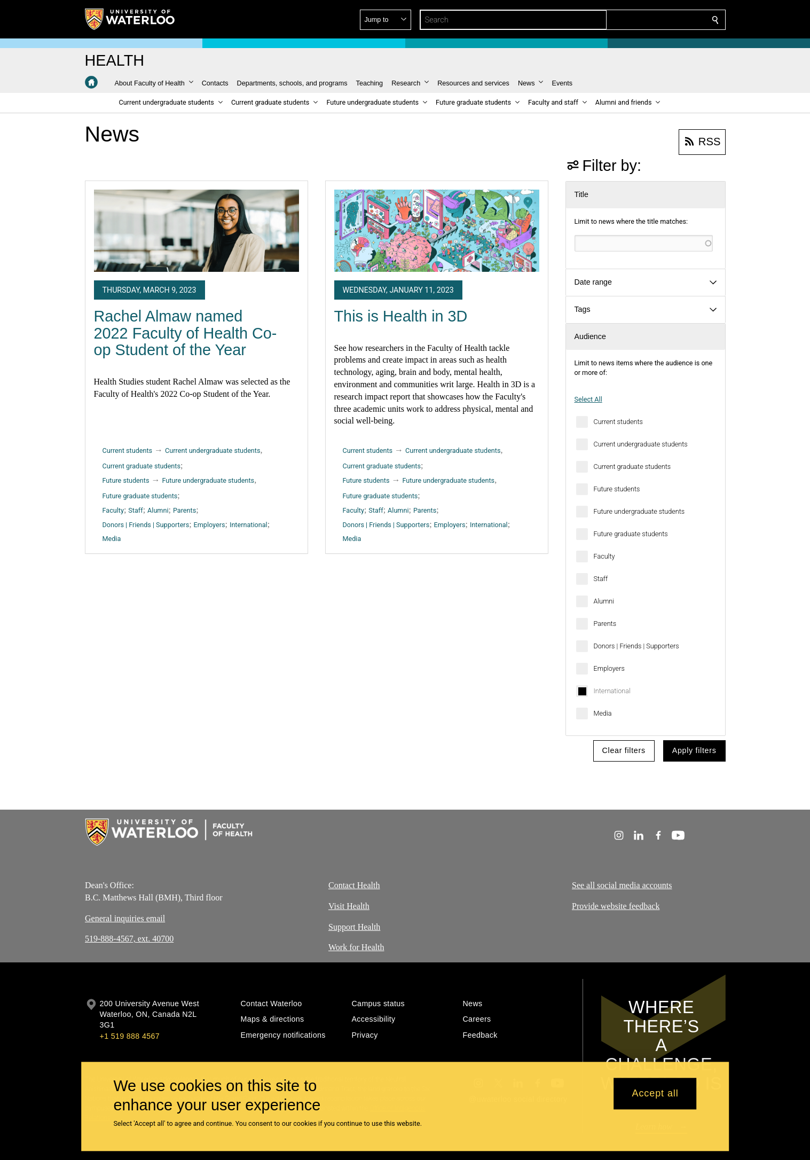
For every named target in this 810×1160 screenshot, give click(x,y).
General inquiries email (125, 917)
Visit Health (348, 905)
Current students (618, 422)
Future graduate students (631, 534)
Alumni (604, 601)
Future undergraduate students (639, 511)
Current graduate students (632, 467)
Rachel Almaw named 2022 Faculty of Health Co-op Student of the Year (185, 333)
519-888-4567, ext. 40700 (129, 938)
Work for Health (356, 947)
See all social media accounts (622, 885)
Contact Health (354, 885)
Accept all (655, 1093)
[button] (638, 19)
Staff (601, 579)
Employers (609, 668)
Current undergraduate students (641, 444)
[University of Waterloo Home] (130, 19)
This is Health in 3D (401, 316)
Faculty (604, 556)
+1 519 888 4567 (130, 1036)
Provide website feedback (615, 905)
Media (603, 713)
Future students (617, 489)
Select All (588, 399)
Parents (605, 624)
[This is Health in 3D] (436, 231)
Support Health (354, 926)
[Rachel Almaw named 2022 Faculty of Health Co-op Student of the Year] (196, 231)
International (612, 691)
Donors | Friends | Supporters (636, 646)
